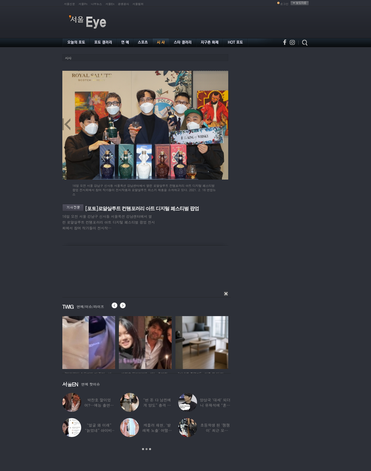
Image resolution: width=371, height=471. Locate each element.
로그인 (284, 4)
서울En (110, 4)
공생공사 (123, 4)
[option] (88, 341)
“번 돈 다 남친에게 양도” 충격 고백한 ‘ (157, 405)
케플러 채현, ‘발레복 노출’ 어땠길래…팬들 (157, 430)
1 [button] (143, 449)
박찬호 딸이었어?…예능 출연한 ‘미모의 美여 (99, 405)
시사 (68, 58)
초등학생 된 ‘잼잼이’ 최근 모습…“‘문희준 (215, 430)
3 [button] (150, 449)
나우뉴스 (96, 4)
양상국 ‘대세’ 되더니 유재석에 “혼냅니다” (215, 405)
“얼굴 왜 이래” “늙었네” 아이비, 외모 (99, 430)
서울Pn (83, 4)
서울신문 (69, 4)
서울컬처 (138, 4)
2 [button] (147, 449)
